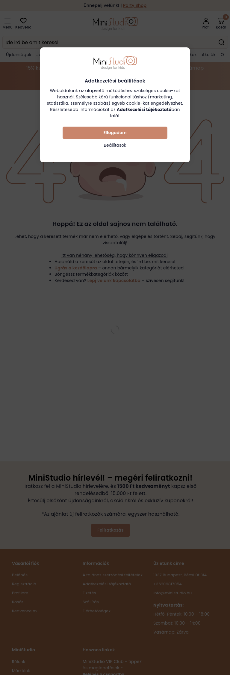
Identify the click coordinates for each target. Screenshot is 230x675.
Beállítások (115, 145)
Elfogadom (114, 133)
